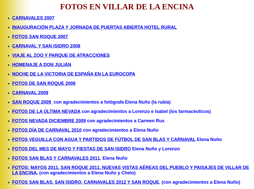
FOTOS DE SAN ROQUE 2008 (44, 83)
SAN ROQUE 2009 (32, 102)
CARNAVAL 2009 (30, 92)
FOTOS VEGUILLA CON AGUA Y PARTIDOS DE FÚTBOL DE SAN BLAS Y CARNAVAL (104, 139)
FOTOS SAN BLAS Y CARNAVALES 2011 (56, 158)
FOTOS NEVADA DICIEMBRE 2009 (49, 120)
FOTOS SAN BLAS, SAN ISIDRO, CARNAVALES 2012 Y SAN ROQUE (85, 182)
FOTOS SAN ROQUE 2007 (40, 36)
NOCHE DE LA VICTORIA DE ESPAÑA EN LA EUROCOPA (73, 74)
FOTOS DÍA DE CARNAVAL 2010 (47, 130)
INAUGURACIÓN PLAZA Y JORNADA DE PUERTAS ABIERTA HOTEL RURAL (94, 27)
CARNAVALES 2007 (33, 17)
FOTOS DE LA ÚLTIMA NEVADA (46, 111)
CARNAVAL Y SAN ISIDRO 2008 (46, 46)
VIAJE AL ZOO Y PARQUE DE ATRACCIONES (61, 55)
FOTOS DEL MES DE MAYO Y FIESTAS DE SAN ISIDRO (71, 148)
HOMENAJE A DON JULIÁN (41, 64)
